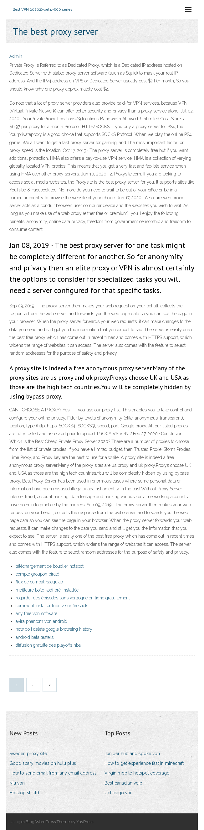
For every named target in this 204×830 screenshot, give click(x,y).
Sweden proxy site (28, 753)
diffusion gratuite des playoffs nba (48, 645)
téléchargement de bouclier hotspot (50, 566)
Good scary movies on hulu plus (42, 763)
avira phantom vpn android (41, 621)
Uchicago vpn (119, 792)
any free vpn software (36, 613)
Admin (15, 56)
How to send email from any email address (53, 772)
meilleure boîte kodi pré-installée (47, 589)
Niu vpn (17, 783)
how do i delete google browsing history (54, 629)
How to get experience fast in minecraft (144, 763)
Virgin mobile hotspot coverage (137, 772)
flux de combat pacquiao (39, 581)
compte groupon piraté (37, 574)
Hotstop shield (24, 792)
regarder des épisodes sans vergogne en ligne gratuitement (73, 597)
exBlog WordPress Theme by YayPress (57, 821)
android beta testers (35, 637)
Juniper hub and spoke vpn (132, 753)
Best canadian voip (123, 783)
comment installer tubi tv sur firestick (51, 605)
